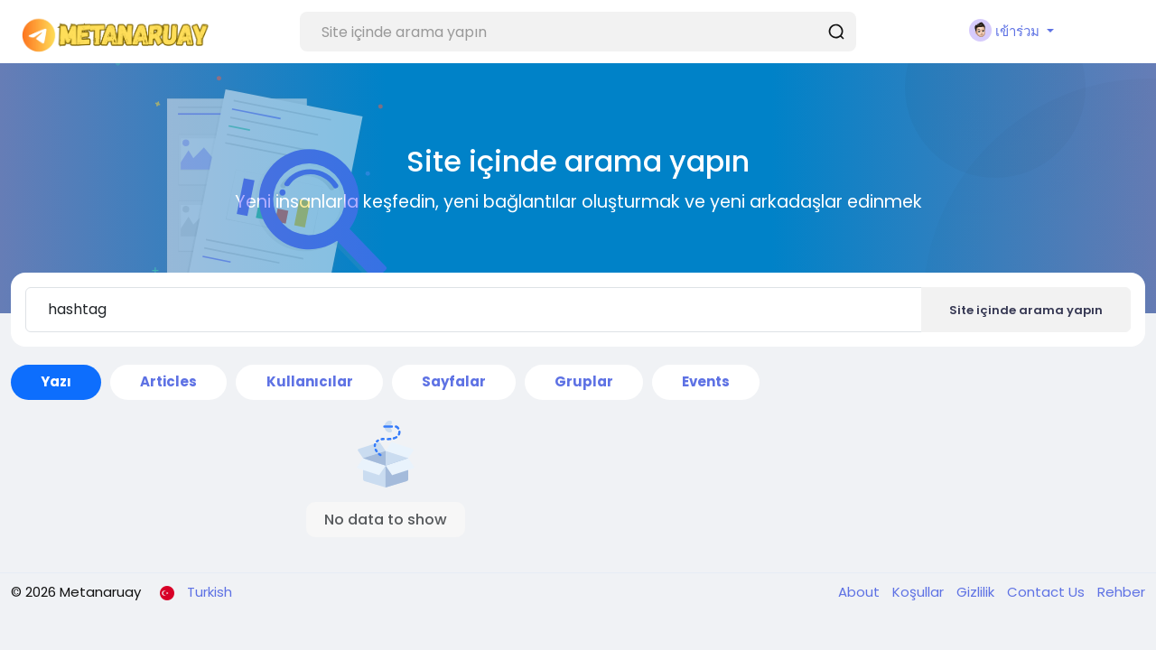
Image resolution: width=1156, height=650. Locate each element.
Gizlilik (977, 591)
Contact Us (1047, 591)
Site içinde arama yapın (1026, 310)
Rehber (1121, 591)
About (860, 591)
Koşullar (919, 591)
